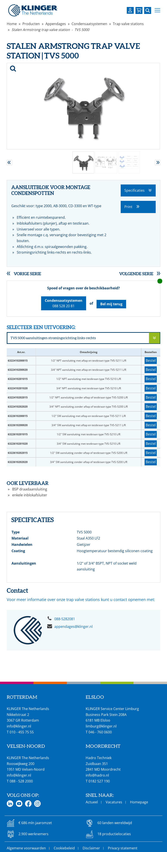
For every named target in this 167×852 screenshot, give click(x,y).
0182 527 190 (99, 781)
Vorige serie (27, 273)
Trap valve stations (128, 24)
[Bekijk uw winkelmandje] (138, 10)
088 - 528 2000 (21, 781)
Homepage (139, 802)
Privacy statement (122, 848)
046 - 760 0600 (100, 732)
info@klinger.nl (19, 726)
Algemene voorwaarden (26, 848)
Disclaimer (91, 848)
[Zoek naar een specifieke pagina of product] (147, 10)
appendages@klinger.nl (73, 626)
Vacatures (114, 802)
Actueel (92, 802)
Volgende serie (136, 273)
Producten (31, 24)
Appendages (55, 24)
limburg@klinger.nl (101, 726)
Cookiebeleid (64, 848)
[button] (157, 10)
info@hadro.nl (97, 775)
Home (12, 24)
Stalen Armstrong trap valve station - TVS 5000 (50, 29)
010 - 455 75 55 (22, 732)
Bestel (151, 360)
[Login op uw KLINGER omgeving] (130, 10)
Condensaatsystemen (89, 24)
